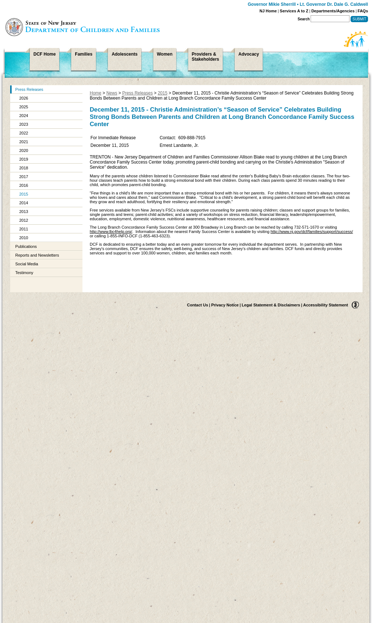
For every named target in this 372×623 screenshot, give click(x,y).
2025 (23, 107)
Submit (359, 19)
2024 (23, 115)
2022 (23, 133)
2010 (23, 238)
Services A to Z (294, 11)
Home (95, 93)
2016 (23, 185)
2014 (23, 203)
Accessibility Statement (325, 305)
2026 (23, 98)
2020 (23, 150)
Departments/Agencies (333, 11)
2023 (23, 124)
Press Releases (29, 89)
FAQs (362, 11)
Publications (26, 246)
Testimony (24, 272)
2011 (23, 229)
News (111, 93)
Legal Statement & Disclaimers (271, 305)
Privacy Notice (225, 305)
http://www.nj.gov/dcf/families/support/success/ (312, 231)
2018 (23, 168)
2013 (23, 211)
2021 (23, 142)
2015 (23, 194)
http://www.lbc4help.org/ (111, 231)
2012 (23, 220)
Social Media (26, 264)
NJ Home (268, 11)
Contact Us (197, 305)
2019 (23, 159)
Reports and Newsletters (37, 255)
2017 (23, 176)
